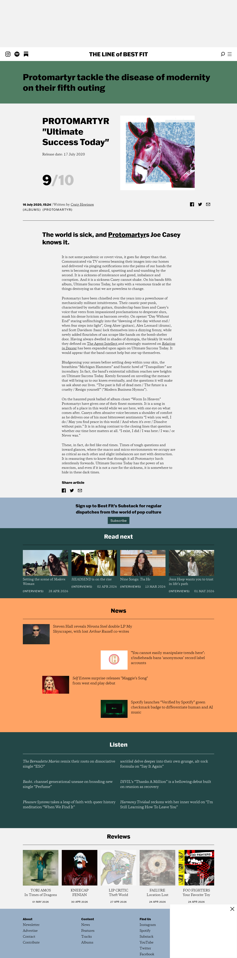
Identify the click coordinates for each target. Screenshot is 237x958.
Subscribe (118, 520)
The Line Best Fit (118, 54)
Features (87, 931)
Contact (29, 936)
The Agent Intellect (102, 344)
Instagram (148, 925)
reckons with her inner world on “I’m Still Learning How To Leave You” (166, 805)
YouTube (146, 942)
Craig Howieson (82, 204)
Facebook (147, 954)
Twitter (145, 948)
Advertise (30, 931)
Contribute (31, 942)
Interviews (33, 591)
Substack (146, 936)
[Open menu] (230, 54)
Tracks (86, 936)
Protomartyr (75, 120)
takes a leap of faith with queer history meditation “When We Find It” (69, 805)
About (27, 919)
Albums (31, 210)
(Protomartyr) (57, 210)
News (85, 925)
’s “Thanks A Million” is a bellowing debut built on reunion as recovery (165, 784)
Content (87, 919)
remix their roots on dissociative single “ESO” (69, 764)
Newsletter (31, 925)
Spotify (145, 931)
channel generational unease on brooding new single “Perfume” (68, 784)
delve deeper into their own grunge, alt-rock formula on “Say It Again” (164, 764)
